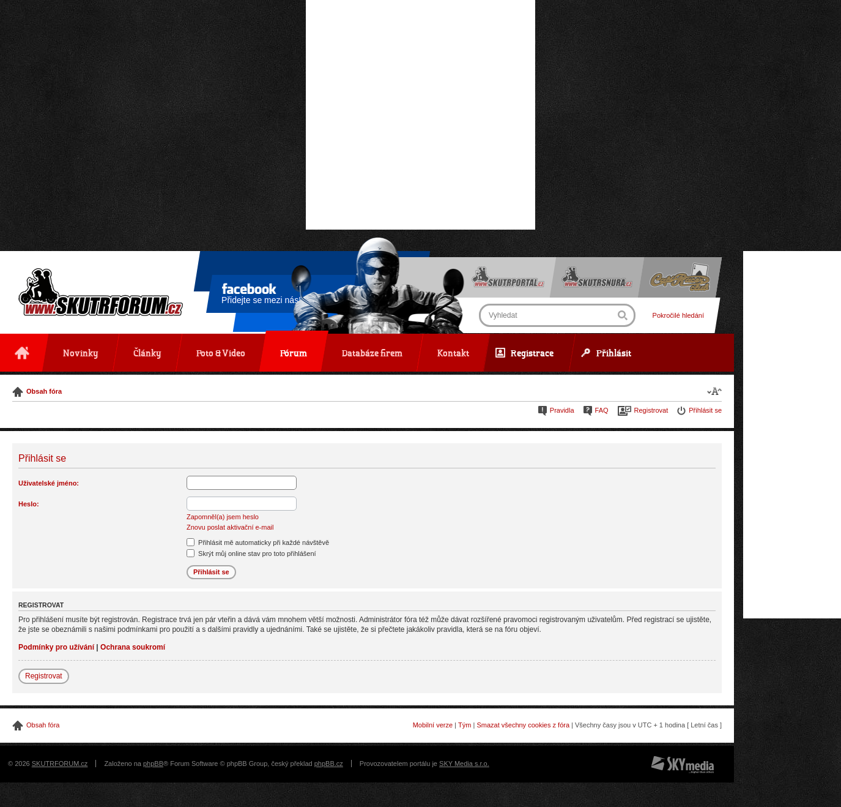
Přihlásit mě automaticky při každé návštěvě (258, 542)
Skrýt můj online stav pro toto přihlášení (251, 553)
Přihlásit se (705, 410)
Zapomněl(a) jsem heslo (223, 516)
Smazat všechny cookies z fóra (522, 725)
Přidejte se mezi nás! (261, 296)
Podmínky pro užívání (56, 647)
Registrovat (651, 410)
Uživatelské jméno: (48, 483)
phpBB (153, 763)
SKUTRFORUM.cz (60, 763)
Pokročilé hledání (678, 315)
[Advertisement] (420, 115)
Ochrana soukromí (132, 647)
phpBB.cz (328, 763)
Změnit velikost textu (714, 391)
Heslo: (28, 504)
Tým (464, 725)
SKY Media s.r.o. (464, 763)
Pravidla (562, 410)
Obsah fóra (44, 391)
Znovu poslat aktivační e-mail (230, 527)
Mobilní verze (433, 725)
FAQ (602, 410)
